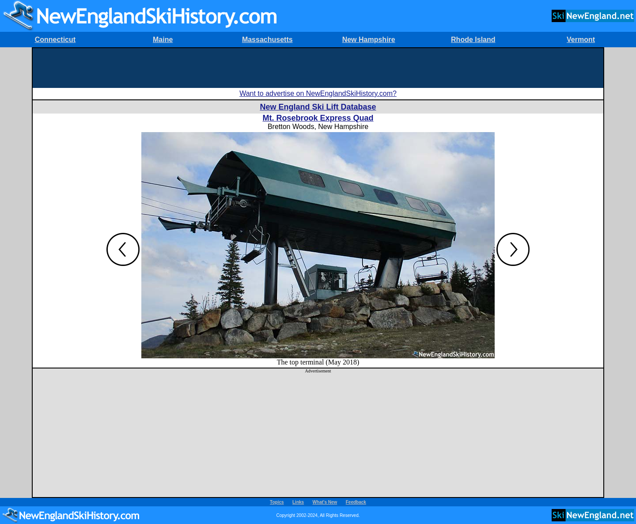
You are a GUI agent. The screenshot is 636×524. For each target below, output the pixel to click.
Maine (163, 39)
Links (298, 502)
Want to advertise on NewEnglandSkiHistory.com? (318, 93)
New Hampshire (368, 39)
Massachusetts (267, 39)
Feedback (356, 502)
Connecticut (55, 39)
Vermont (581, 39)
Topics (277, 502)
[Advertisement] (318, 68)
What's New (325, 502)
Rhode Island (473, 39)
